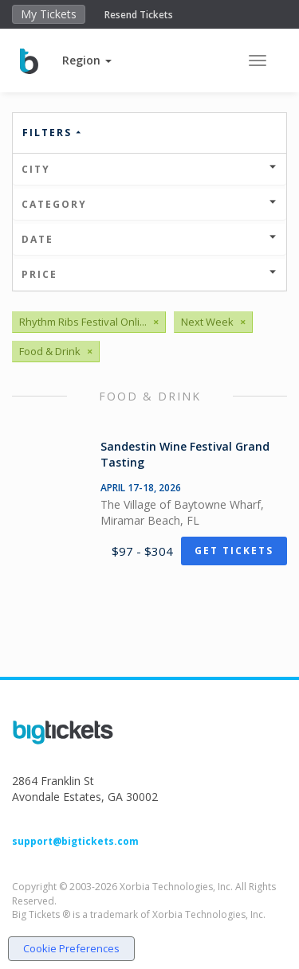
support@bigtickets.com (75, 841)
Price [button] (149, 274)
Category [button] (149, 204)
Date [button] (149, 239)
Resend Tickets (138, 14)
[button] (87, 60)
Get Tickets (234, 550)
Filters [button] (52, 132)
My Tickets (49, 13)
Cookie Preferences (71, 948)
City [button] (149, 169)
